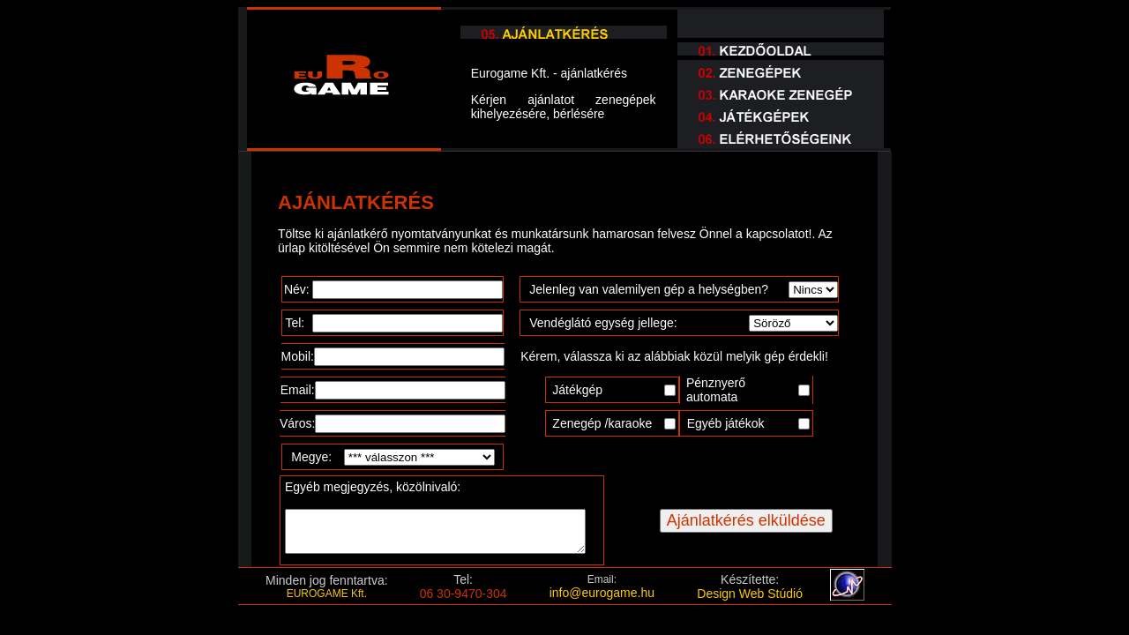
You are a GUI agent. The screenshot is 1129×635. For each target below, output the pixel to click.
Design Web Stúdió (750, 593)
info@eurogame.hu (602, 593)
